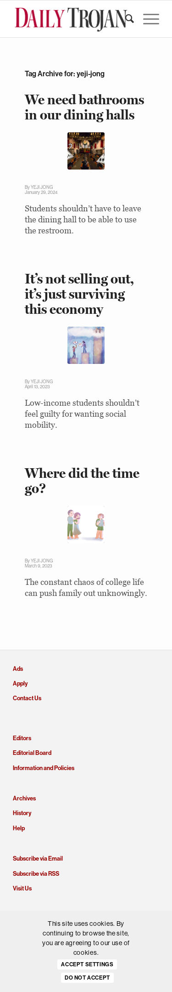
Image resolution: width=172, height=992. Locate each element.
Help (19, 828)
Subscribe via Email (38, 858)
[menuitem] (125, 18)
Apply (20, 683)
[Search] (125, 18)
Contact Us (27, 698)
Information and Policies (43, 768)
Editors (22, 738)
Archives (24, 798)
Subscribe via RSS (36, 873)
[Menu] (146, 18)
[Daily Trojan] (71, 18)
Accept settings (87, 964)
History (22, 813)
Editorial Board (32, 752)
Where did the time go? (82, 480)
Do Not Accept (87, 978)
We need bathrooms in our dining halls (84, 107)
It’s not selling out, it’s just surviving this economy (79, 294)
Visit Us (22, 888)
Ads (18, 668)
